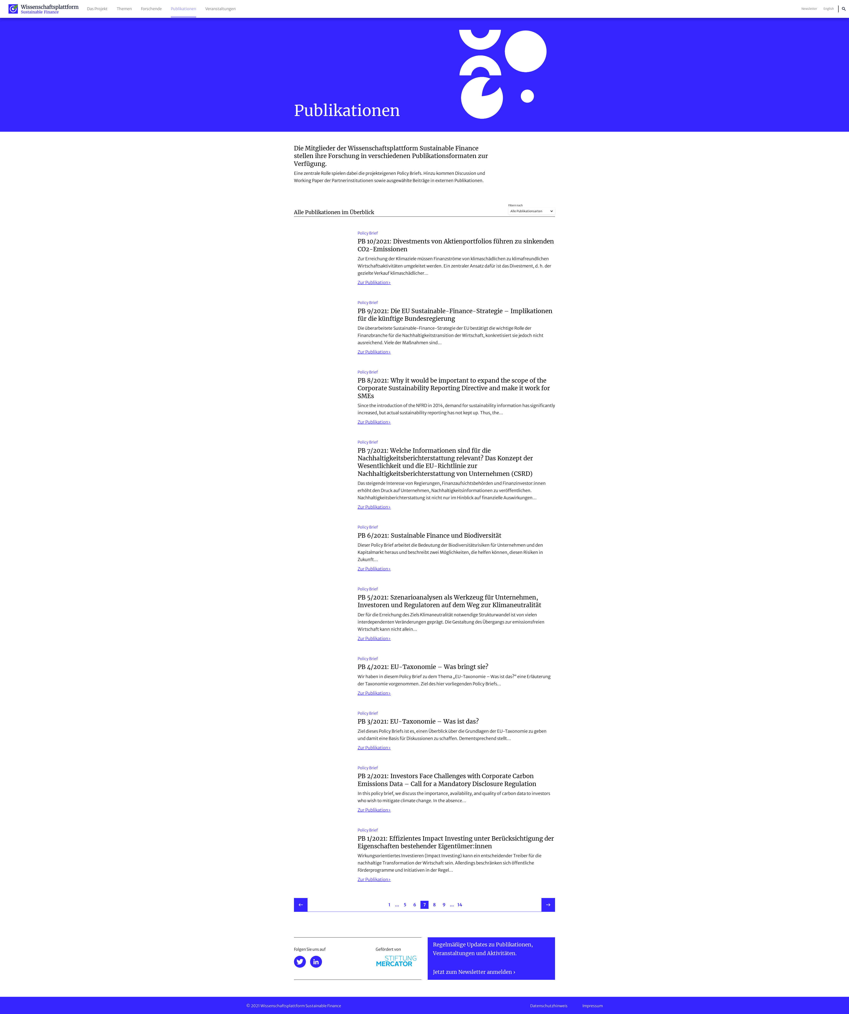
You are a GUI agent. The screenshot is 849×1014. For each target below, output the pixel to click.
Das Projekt (97, 8)
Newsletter (809, 9)
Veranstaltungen (220, 8)
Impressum (592, 1005)
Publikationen (183, 8)
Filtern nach (515, 205)
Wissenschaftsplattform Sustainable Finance (43, 9)
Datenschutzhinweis (549, 1005)
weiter (548, 905)
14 (459, 904)
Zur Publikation (373, 282)
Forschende (151, 8)
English (829, 9)
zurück (301, 905)
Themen (124, 8)
